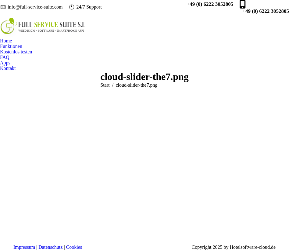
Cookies (74, 247)
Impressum (24, 247)
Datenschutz (50, 247)
